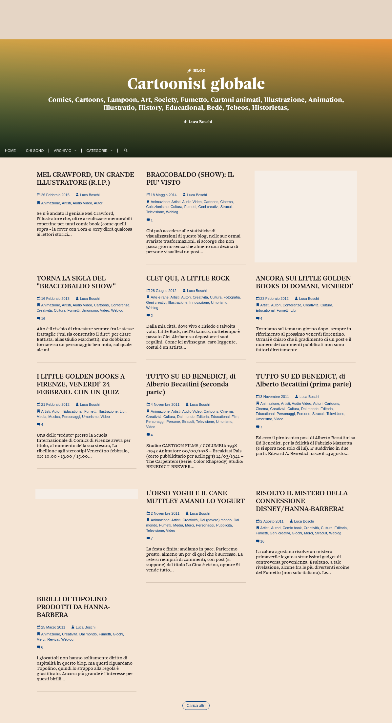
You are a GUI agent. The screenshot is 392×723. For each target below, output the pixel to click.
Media (42, 417)
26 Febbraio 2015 (53, 195)
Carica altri (196, 705)
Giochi (297, 533)
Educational (265, 310)
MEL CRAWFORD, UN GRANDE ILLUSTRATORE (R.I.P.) (85, 178)
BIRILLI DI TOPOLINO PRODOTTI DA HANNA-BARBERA (73, 607)
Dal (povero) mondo (216, 520)
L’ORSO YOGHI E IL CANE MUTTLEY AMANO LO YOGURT (195, 497)
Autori (98, 203)
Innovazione (199, 302)
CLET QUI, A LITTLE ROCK (188, 278)
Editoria (202, 417)
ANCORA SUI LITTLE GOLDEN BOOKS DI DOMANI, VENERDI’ (304, 282)
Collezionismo (157, 207)
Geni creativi (208, 207)
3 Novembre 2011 (272, 397)
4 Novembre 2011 (163, 404)
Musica (54, 417)
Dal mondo (186, 417)
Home (10, 151)
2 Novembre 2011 (163, 513)
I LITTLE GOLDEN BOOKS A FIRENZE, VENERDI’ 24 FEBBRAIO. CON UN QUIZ (81, 384)
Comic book (291, 528)
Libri (294, 310)
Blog (196, 70)
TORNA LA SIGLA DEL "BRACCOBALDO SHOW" (76, 282)
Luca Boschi (200, 121)
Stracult (226, 207)
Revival (53, 639)
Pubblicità (224, 525)
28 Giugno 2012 (161, 291)
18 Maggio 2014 (161, 195)
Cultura (176, 207)
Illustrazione (178, 302)
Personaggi (71, 417)
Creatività (44, 310)
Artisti (66, 203)
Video (104, 310)
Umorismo (90, 310)
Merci (189, 525)
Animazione (50, 203)
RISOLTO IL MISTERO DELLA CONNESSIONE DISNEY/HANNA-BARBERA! (302, 501)
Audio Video (82, 203)
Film (235, 417)
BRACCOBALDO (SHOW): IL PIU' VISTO (190, 178)
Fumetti (190, 207)
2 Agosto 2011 (270, 521)
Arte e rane (160, 297)
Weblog (172, 212)
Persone (173, 421)
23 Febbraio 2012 (272, 298)
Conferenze (120, 305)
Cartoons (211, 202)
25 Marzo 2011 (51, 627)
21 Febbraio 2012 (53, 404)
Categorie (97, 151)
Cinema (226, 202)
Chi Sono (35, 151)
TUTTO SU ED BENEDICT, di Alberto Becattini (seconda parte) (191, 384)
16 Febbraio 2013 (53, 298)
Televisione (155, 212)
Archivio (62, 151)
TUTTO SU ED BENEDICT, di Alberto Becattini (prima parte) (303, 380)
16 (41, 318)
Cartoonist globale (196, 83)
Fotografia (232, 297)
